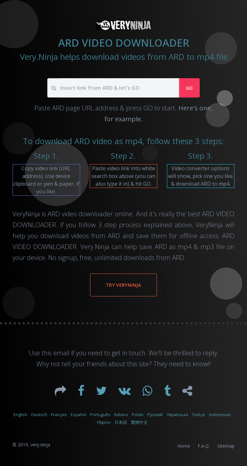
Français (59, 414)
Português (100, 414)
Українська (177, 414)
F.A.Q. (204, 446)
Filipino (104, 422)
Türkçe (198, 414)
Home (183, 446)
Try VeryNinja (123, 285)
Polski (137, 414)
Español (78, 414)
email (61, 353)
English (20, 414)
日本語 (120, 422)
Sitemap (225, 446)
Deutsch (39, 414)
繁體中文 (139, 422)
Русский (155, 414)
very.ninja (40, 445)
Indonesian (220, 414)
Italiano (121, 414)
